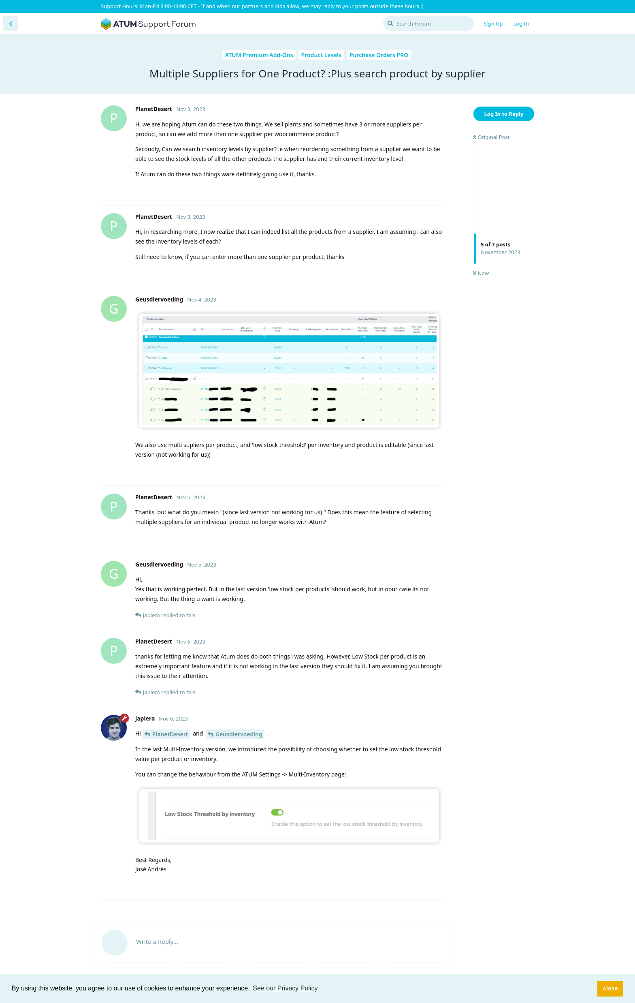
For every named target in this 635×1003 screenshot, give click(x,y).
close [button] (610, 988)
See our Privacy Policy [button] (285, 988)
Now (481, 273)
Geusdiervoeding (238, 734)
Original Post (491, 137)
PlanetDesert (170, 734)
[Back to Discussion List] (10, 23)
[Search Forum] (428, 23)
